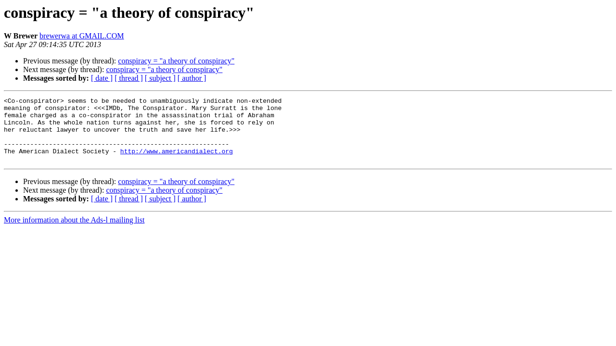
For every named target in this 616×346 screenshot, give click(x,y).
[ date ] (102, 78)
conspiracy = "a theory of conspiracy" (176, 61)
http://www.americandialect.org (176, 162)
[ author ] (192, 78)
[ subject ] (160, 78)
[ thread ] (129, 78)
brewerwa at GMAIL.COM (81, 36)
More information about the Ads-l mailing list (74, 233)
